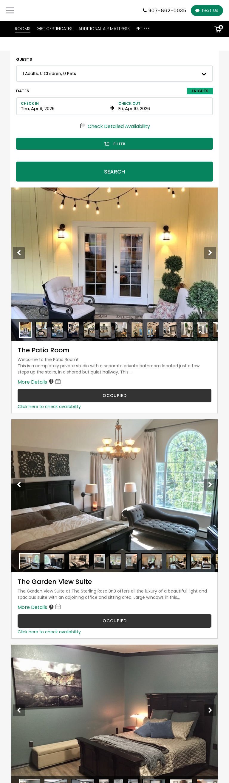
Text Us (207, 10)
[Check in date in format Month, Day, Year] (64, 106)
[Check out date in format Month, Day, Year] (162, 106)
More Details (40, 382)
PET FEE (143, 29)
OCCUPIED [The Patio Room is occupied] (115, 395)
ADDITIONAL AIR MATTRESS (104, 29)
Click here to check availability (49, 407)
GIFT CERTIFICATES (54, 29)
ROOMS (22, 29)
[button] (114, 73)
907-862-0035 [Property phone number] (167, 10)
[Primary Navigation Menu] (10, 10)
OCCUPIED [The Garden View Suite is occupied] (115, 621)
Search (114, 171)
